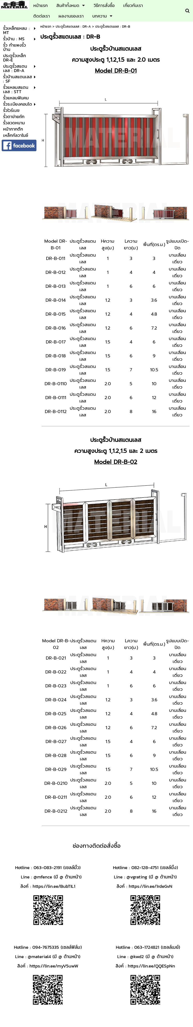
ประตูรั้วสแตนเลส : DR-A (73, 26)
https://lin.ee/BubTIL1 (54, 886)
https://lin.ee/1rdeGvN (150, 886)
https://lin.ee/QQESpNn (151, 965)
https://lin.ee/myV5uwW (53, 965)
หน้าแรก (45, 26)
